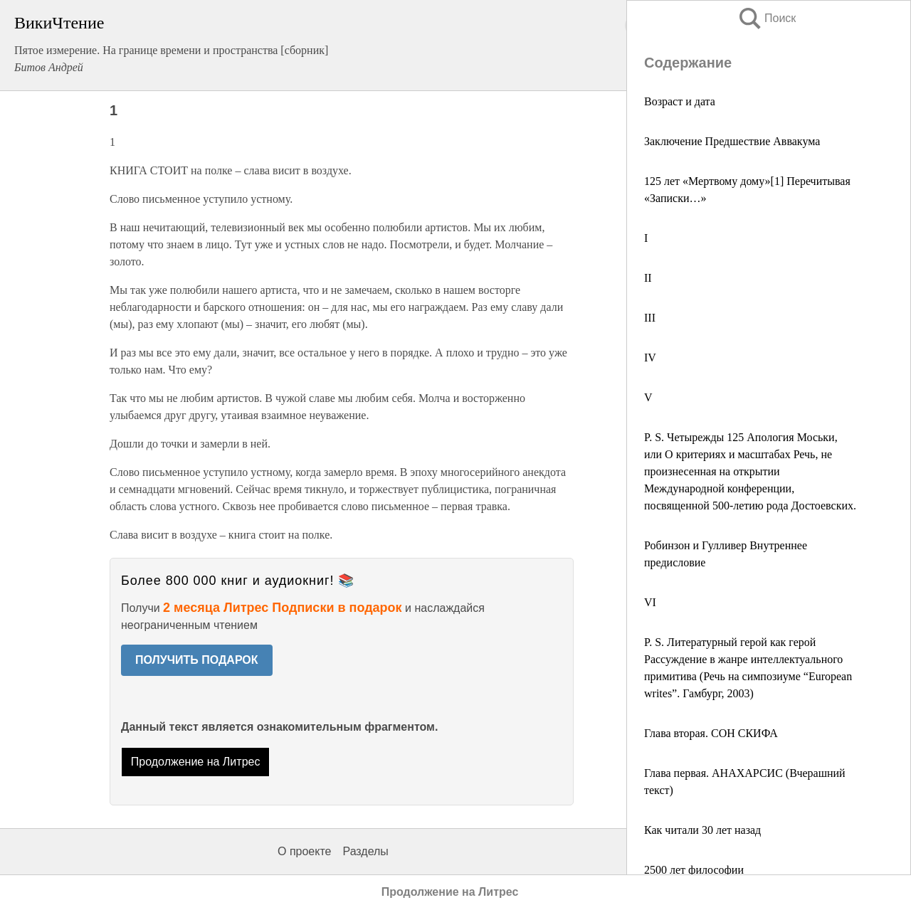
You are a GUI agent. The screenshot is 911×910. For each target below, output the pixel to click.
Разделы (365, 851)
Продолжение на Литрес (195, 762)
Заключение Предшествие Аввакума (732, 141)
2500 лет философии (694, 870)
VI (650, 602)
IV (650, 357)
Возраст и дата (679, 101)
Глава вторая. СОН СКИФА (711, 733)
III (649, 318)
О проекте (304, 851)
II (648, 278)
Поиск (766, 18)
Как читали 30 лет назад (702, 830)
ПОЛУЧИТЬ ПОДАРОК (196, 660)
